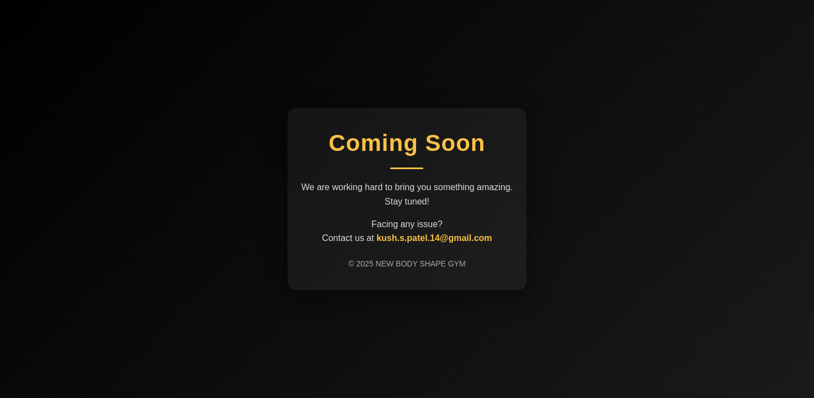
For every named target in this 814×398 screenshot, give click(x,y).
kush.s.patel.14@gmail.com (434, 238)
